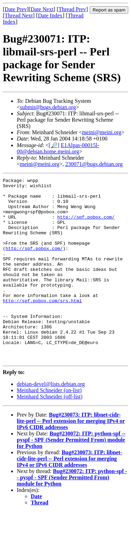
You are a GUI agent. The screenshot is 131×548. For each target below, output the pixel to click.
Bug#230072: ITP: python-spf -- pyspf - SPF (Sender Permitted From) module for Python (71, 476)
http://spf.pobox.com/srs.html (42, 325)
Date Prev (16, 9)
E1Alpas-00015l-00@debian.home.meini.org (58, 148)
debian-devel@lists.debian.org (51, 421)
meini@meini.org (102, 132)
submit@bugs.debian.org (48, 107)
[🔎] (54, 145)
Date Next (42, 9)
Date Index (50, 15)
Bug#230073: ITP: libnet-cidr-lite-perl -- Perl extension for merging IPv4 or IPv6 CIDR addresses (71, 457)
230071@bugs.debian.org (94, 164)
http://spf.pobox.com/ (86, 225)
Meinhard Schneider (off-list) (49, 433)
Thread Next (18, 15)
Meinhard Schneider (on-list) (49, 427)
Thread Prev (72, 9)
